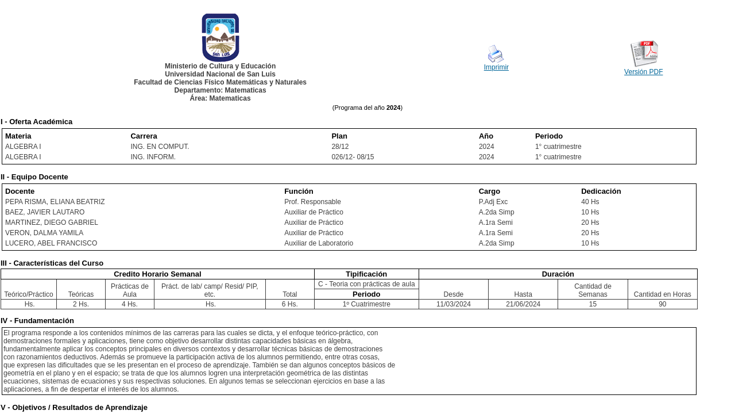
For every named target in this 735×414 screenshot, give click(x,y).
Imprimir (496, 67)
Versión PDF (643, 72)
